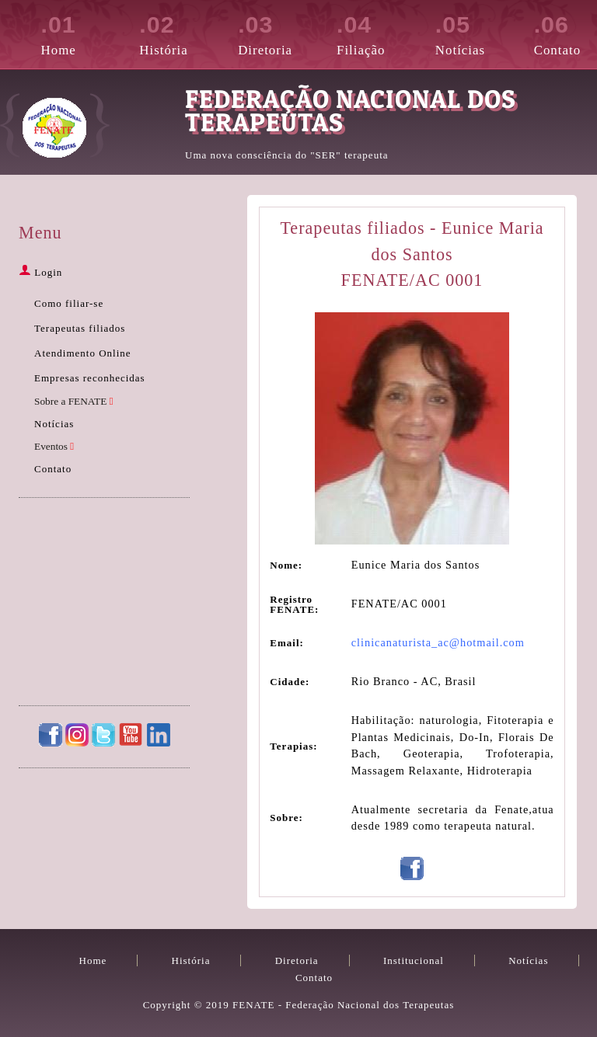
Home (72, 32)
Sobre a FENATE (73, 401)
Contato (565, 32)
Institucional (413, 960)
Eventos (54, 446)
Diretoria (269, 32)
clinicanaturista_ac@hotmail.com (438, 642)
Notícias (466, 32)
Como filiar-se (68, 303)
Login (40, 272)
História (170, 32)
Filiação (368, 32)
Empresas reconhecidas (89, 378)
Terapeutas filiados (79, 328)
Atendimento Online (82, 353)
